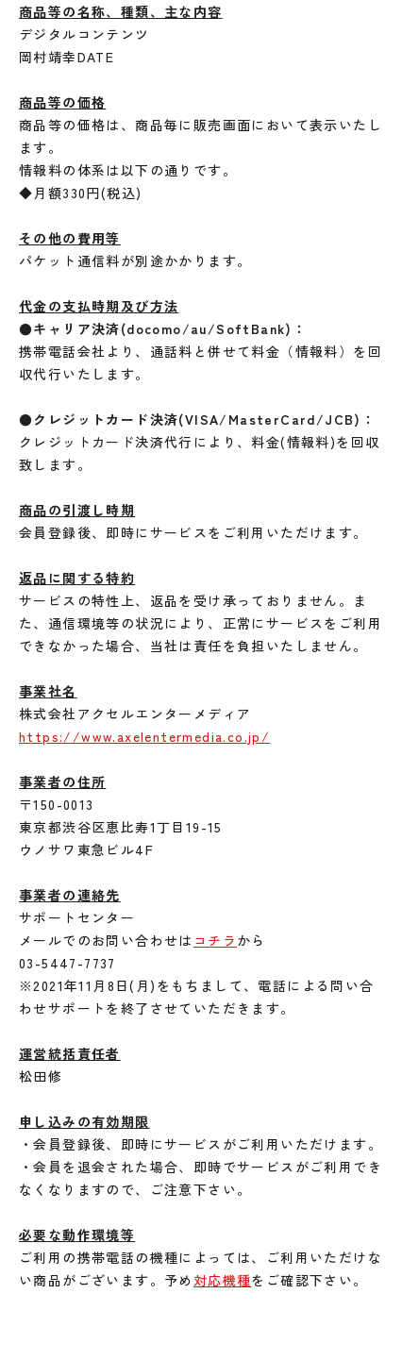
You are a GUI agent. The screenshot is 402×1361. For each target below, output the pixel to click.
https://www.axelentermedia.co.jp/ (144, 736)
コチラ (215, 940)
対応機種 (222, 1279)
